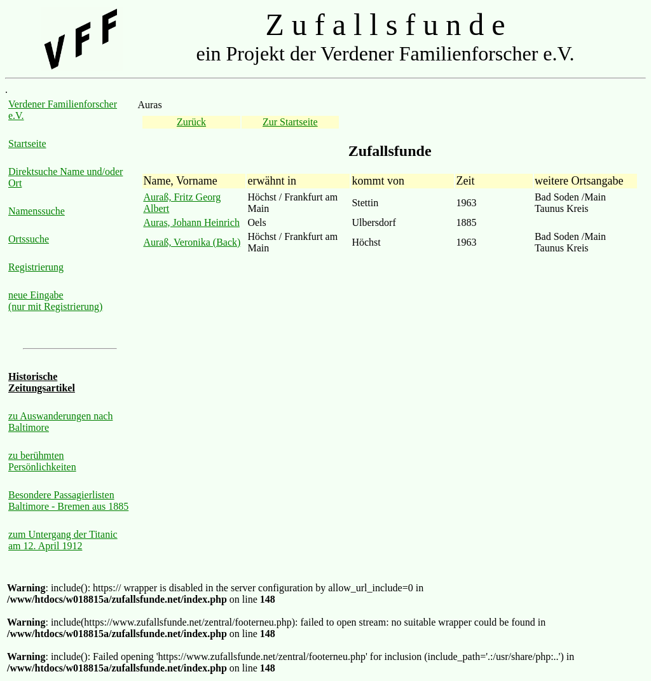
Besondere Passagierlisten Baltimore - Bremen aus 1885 (68, 500)
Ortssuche (28, 239)
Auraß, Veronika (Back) (191, 242)
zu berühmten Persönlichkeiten (42, 461)
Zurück (191, 121)
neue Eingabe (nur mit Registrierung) (55, 301)
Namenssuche (36, 211)
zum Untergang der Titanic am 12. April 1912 (63, 540)
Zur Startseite (290, 121)
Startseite (27, 143)
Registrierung (36, 267)
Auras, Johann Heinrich (191, 222)
